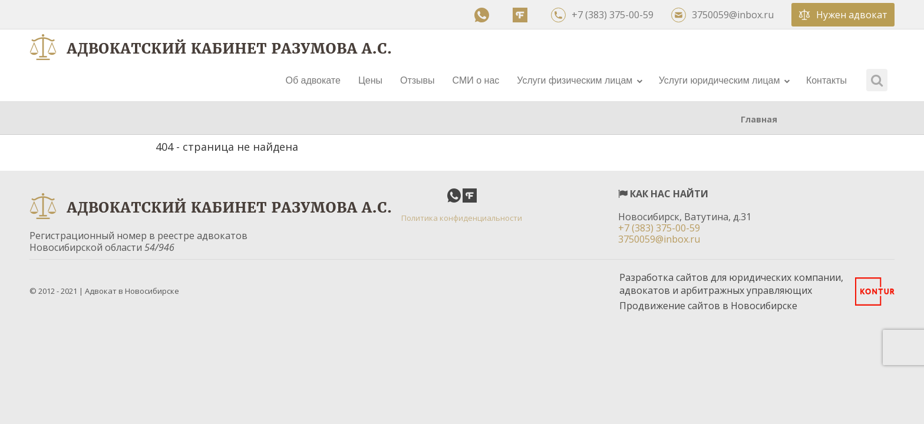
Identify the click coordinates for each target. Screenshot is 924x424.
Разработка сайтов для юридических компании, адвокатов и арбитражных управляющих (731, 284)
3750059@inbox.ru (722, 15)
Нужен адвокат (842, 14)
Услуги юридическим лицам (724, 80)
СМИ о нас (476, 80)
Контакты (826, 80)
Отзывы (417, 80)
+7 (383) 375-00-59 (602, 15)
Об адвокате (312, 80)
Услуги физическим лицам (579, 80)
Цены (370, 80)
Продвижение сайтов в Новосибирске (708, 305)
